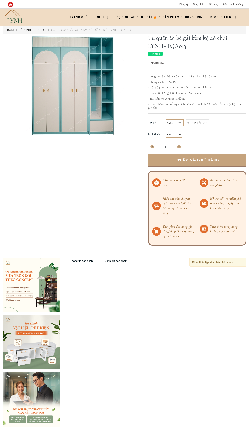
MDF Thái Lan (197, 123)
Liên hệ (230, 17)
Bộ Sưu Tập (126, 17)
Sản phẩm (171, 17)
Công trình (195, 17)
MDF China (175, 123)
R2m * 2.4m (174, 134)
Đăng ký (183, 4)
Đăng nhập (198, 4)
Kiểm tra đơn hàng (233, 4)
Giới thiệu (102, 17)
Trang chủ (78, 17)
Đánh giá (157, 62)
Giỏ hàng (213, 4)
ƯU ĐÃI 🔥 (149, 17)
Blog (214, 17)
